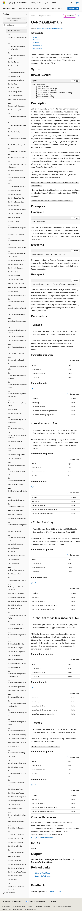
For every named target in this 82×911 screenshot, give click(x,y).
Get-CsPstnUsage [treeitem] (14, 804)
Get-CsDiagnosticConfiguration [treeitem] (16, 359)
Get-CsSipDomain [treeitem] (14, 890)
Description (36, 40)
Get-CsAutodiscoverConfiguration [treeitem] (17, 138)
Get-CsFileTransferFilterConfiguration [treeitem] (17, 448)
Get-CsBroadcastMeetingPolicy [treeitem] (17, 185)
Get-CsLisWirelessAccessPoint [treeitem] (16, 569)
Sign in (77, 3)
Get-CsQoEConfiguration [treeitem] (16, 821)
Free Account (73, 8)
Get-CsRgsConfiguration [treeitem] (16, 842)
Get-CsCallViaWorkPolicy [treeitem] (16, 198)
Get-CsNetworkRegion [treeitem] (15, 648)
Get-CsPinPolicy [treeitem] (13, 746)
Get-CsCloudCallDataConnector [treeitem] (17, 246)
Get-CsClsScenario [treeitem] (14, 276)
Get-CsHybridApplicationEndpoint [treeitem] (17, 491)
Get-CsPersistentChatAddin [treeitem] (17, 690)
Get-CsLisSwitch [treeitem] (13, 563)
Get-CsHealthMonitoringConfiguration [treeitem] (17, 471)
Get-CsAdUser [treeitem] (12, 84)
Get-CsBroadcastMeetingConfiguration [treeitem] (17, 177)
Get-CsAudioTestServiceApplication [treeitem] (17, 125)
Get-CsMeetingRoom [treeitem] (15, 605)
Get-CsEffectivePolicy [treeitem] (15, 413)
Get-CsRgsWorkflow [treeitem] (14, 860)
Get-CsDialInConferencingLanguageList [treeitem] (17, 402)
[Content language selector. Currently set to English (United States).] (12, 901)
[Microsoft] (4, 2)
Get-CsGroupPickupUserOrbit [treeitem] (16, 464)
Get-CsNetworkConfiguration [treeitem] (16, 623)
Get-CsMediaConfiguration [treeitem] (16, 597)
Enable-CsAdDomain (43, 876)
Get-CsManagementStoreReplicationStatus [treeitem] (17, 586)
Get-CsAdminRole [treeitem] (14, 66)
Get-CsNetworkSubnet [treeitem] (15, 659)
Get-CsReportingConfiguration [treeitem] (16, 833)
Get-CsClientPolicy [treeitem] (14, 221)
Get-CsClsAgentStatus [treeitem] (15, 264)
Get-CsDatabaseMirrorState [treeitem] (17, 340)
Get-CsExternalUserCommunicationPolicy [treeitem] (17, 435)
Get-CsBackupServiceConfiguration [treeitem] (17, 151)
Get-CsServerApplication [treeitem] (16, 868)
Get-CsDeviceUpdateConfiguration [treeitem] (17, 347)
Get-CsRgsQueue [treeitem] (14, 856)
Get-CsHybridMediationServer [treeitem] (16, 499)
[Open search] (72, 3)
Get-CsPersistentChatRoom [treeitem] (17, 738)
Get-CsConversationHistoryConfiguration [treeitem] (17, 330)
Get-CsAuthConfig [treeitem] (14, 132)
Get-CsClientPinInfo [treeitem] (14, 217)
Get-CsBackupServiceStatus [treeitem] (17, 158)
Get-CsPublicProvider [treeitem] (15, 808)
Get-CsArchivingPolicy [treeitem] (15, 110)
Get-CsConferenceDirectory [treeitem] (17, 295)
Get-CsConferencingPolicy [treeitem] (16, 315)
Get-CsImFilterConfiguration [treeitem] (17, 518)
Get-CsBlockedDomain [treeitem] (15, 171)
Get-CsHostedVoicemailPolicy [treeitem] (16, 479)
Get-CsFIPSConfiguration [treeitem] (16, 455)
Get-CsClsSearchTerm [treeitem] (15, 280)
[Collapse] (26, 14)
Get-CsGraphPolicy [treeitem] (14, 458)
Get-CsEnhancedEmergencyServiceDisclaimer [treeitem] (17, 419)
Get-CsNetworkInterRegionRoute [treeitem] (17, 634)
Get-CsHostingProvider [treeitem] (15, 484)
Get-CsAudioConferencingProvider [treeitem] (17, 116)
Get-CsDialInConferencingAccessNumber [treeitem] (17, 375)
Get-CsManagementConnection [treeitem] (17, 579)
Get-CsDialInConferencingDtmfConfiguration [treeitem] (17, 393)
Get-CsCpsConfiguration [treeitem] (16, 337)
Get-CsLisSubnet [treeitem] (13, 560)
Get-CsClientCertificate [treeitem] (15, 213)
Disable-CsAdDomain (43, 873)
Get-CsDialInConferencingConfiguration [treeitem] (17, 384)
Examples (37, 42)
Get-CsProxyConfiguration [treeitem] (16, 801)
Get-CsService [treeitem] (12, 880)
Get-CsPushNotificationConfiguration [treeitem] (17, 815)
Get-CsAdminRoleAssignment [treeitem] (16, 71)
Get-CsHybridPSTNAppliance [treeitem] (16, 505)
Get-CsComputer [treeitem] (13, 291)
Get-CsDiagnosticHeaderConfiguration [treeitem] (17, 366)
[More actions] (78, 16)
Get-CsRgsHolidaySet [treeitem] (15, 846)
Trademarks (17, 909)
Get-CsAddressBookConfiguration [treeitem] (17, 37)
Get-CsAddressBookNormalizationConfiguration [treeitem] (17, 46)
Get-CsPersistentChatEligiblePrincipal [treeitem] (17, 721)
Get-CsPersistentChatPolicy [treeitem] (17, 734)
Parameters (37, 45)
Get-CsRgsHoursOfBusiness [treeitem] (16, 851)
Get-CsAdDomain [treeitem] (14, 31)
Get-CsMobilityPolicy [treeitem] (14, 609)
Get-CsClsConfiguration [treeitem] (15, 268)
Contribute (38, 906)
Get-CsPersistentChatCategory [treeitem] (16, 696)
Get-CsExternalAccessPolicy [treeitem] (16, 427)
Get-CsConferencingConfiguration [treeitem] (17, 308)
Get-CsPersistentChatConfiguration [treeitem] (17, 712)
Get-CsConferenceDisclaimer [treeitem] (16, 300)
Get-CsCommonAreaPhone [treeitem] (17, 287)
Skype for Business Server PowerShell (50, 29)
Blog (29, 906)
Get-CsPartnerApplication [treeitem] (16, 687)
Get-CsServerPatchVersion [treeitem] (17, 872)
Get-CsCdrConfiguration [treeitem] (16, 202)
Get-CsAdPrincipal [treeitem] (14, 76)
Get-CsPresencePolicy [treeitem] (15, 789)
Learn (33, 16)
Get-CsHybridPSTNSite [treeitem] (15, 510)
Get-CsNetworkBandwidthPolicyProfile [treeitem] (17, 615)
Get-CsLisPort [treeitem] (12, 552)
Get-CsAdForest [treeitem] (13, 62)
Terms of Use (6, 909)
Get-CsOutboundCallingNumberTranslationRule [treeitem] (17, 673)
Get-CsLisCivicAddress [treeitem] (15, 544)
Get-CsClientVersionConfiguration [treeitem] (17, 227)
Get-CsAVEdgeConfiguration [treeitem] (17, 145)
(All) (33, 388)
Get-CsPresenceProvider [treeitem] (16, 793)
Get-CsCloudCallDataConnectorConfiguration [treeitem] (17, 253)
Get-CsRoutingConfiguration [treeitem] (17, 864)
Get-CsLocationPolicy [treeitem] (15, 574)
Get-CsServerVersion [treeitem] (15, 876)
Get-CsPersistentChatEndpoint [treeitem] (16, 729)
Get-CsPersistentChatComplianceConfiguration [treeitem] (17, 703)
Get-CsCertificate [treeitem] (13, 206)
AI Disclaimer (6, 906)
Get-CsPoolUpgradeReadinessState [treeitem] (17, 773)
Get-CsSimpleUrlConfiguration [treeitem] (16, 885)
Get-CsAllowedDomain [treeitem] (15, 88)
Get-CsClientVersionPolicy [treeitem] (16, 234)
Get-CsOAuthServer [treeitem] (14, 667)
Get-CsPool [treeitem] (11, 757)
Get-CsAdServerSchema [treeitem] (16, 80)
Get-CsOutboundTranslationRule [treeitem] (17, 681)
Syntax (36, 37)
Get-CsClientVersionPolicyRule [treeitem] (16, 239)
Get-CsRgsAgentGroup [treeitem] (15, 838)
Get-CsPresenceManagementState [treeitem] (17, 782)
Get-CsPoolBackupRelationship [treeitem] (17, 762)
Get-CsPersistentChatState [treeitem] (17, 742)
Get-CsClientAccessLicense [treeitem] (17, 210)
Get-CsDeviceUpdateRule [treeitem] (16, 353)
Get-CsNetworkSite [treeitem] (14, 655)
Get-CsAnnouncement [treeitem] (15, 96)
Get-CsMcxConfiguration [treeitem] (16, 593)
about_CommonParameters (41, 837)
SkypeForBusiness (45, 16)
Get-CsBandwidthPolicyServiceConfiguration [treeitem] (17, 164)
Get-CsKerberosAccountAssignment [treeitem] (17, 537)
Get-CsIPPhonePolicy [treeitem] (15, 531)
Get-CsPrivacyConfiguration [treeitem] (17, 797)
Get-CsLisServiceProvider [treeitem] (16, 556)
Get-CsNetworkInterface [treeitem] (16, 628)
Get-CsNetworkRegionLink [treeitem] (16, 652)
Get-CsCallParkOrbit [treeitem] (14, 194)
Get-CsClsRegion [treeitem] (13, 272)
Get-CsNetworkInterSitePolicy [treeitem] (16, 642)
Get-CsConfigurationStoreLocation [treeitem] (17, 321)
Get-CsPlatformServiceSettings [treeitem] (17, 751)
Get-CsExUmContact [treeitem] (15, 442)
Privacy (46, 906)
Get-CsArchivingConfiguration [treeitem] (16, 105)
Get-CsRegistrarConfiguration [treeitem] (16, 826)
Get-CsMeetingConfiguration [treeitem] (17, 601)
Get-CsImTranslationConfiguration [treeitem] (17, 524)
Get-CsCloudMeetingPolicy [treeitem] (17, 260)
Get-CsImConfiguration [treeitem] (15, 514)
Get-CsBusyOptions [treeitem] (14, 190)
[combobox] (15, 20)
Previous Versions (19, 906)
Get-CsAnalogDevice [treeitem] (15, 92)
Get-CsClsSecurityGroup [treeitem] (16, 283)
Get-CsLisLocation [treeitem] (14, 548)
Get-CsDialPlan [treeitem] (13, 409)
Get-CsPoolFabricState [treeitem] (15, 767)
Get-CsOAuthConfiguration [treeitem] (17, 663)
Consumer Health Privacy (61, 906)
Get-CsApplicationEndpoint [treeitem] (17, 99)
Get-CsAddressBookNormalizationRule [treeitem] (17, 55)
